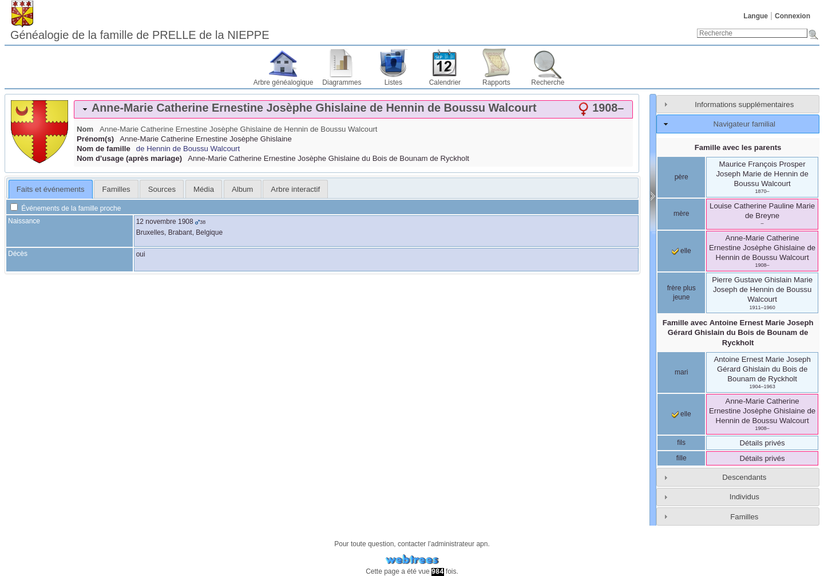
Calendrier (445, 82)
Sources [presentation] (162, 189)
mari (681, 372)
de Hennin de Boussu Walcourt (188, 148)
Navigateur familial (744, 124)
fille (681, 458)
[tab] (353, 109)
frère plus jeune (681, 292)
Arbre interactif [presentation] (295, 189)
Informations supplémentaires (744, 104)
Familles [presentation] (116, 189)
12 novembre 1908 (164, 222)
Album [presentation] (242, 189)
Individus (744, 496)
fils (681, 443)
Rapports (496, 82)
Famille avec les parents (738, 147)
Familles (744, 516)
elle (681, 251)
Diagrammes (341, 82)
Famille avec (738, 332)
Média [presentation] (203, 189)
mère (681, 214)
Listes (393, 82)
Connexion (792, 16)
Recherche (547, 82)
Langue (755, 16)
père (681, 177)
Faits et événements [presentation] (51, 189)
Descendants (744, 477)
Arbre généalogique (283, 82)
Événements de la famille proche (65, 208)
